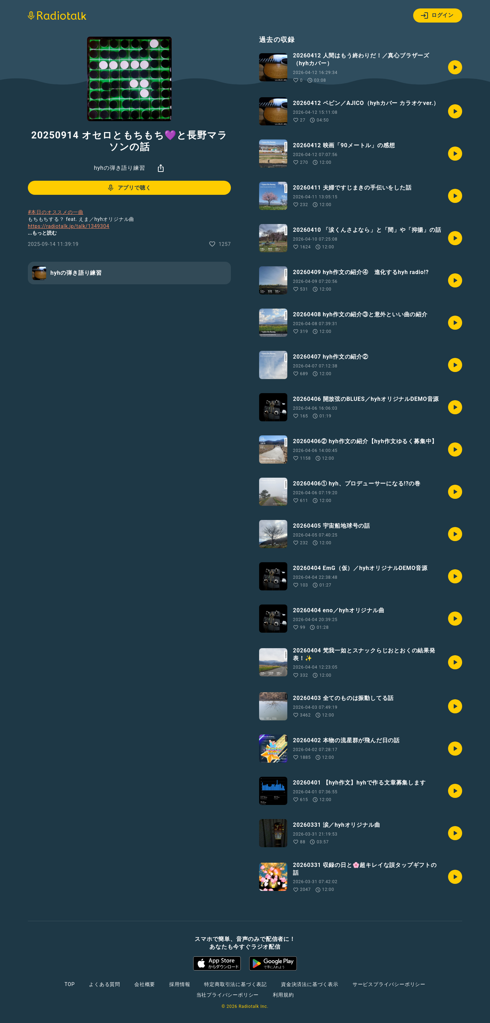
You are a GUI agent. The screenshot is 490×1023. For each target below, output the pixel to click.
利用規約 (283, 995)
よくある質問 (104, 984)
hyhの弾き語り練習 (119, 168)
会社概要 (144, 984)
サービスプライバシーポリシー (389, 984)
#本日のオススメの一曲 (55, 212)
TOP (70, 984)
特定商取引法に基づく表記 (235, 984)
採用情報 (179, 984)
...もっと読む (42, 233)
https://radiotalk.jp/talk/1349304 (68, 226)
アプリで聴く (128, 188)
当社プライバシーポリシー (227, 995)
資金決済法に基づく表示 (309, 984)
